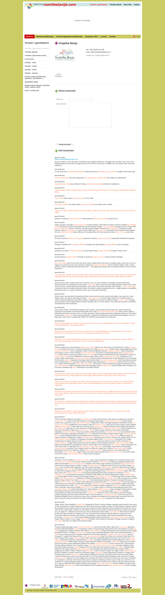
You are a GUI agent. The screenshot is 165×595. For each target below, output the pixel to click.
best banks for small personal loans (67, 401)
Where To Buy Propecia (93, 450)
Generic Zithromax (69, 452)
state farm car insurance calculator (67, 339)
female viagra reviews (108, 210)
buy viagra (90, 354)
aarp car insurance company (99, 333)
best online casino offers (89, 275)
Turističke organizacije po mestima (37, 48)
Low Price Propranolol (114, 482)
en (138, 36)
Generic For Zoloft (116, 452)
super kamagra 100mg (63, 190)
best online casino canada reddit (86, 383)
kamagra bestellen (104, 251)
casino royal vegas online (88, 375)
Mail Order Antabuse (83, 423)
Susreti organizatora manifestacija (69, 36)
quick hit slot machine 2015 (64, 381)
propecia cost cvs (98, 257)
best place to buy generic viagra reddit (68, 411)
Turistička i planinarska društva (35, 55)
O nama (104, 36)
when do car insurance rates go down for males (73, 333)
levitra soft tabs (100, 230)
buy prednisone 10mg (62, 184)
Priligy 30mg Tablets (122, 443)
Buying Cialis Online (87, 347)
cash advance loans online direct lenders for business (84, 393)
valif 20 (110, 190)
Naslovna (29, 36)
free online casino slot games (122, 276)
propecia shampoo (75, 218)
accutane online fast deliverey (116, 534)
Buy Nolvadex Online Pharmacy (91, 446)
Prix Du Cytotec (108, 439)
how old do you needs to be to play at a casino (71, 373)
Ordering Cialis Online (74, 473)
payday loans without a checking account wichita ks (98, 401)
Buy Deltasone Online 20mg (111, 428)
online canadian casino (119, 373)
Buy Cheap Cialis (111, 478)
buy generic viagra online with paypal (72, 413)
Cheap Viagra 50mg (62, 356)
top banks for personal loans (65, 391)
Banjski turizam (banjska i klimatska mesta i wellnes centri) (37, 86)
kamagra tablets (111, 244)
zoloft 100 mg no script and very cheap (102, 545)
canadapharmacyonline (75, 171)
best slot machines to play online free (79, 276)
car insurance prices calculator (89, 339)
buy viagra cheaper (62, 204)
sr (134, 36)
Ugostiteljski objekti (31, 82)
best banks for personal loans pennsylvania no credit (93, 391)
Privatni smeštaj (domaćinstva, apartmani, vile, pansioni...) (35, 77)
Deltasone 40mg (103, 349)
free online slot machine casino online (68, 275)
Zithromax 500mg (61, 448)
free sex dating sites (62, 178)
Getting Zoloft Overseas (114, 471)
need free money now (95, 323)
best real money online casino (84, 381)
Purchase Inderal (88, 437)
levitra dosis (69, 315)
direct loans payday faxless (75, 325)
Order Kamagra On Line (102, 476)
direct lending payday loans (64, 323)
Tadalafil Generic (94, 465)
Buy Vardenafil (114, 228)
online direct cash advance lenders (110, 403)
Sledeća (134, 577)
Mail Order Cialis (84, 480)
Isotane (67, 360)
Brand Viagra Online (88, 353)
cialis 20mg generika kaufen (98, 190)
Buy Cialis (77, 538)
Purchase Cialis (104, 462)
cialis (71, 362)
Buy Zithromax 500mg (62, 439)
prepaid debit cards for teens (114, 393)
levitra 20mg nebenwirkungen (108, 311)
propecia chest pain (104, 238)
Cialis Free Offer (69, 469)
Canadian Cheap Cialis (63, 489)
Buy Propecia (115, 445)
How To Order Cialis (62, 228)
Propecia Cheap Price (62, 351)
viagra (76, 529)
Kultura (137, 4)
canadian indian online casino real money (111, 375)
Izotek (89, 434)
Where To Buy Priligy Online (109, 435)
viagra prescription (114, 351)
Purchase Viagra (99, 498)
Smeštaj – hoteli (30, 62)
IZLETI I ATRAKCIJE (32, 91)
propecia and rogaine (75, 238)
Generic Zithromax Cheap (113, 421)
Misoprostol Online (120, 448)
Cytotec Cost (98, 426)
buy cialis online (79, 198)
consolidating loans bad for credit (114, 323)
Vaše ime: (59, 99)
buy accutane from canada (119, 517)
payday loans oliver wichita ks (126, 401)
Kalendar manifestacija (44, 36)
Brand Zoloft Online (128, 463)
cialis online (75, 554)
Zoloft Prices (81, 471)
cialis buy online (81, 532)
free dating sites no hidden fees (96, 178)
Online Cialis (78, 485)
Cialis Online (118, 491)
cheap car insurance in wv (76, 341)
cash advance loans (111, 494)
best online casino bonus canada (105, 381)
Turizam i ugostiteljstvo (98, 4)
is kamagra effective (78, 244)
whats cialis (91, 284)
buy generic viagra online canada (93, 411)
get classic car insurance (63, 331)
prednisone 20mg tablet (94, 184)
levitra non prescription (82, 358)
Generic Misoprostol (70, 432)
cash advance (114, 512)
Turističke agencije (31, 52)
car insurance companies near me (112, 339)
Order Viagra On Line (89, 441)
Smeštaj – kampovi (31, 73)
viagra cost (58, 210)
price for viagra (123, 300)
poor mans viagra (61, 263)
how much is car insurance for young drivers (87, 331)
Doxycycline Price (61, 421)
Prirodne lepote (115, 4)
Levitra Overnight (108, 227)
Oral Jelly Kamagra (61, 365)
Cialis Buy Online (67, 232)
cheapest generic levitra (111, 356)
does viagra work (94, 298)
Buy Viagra (58, 521)
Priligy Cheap (106, 365)
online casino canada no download (99, 373)
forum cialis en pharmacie (91, 536)
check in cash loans (80, 323)
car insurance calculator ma (94, 341)
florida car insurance (110, 331)
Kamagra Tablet (87, 419)
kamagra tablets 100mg (79, 190)
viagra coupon (68, 210)
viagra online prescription (84, 364)
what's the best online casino (102, 276)
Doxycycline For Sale (113, 432)
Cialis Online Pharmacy (67, 478)
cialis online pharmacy (86, 527)
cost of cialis (59, 198)
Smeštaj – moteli (30, 69)
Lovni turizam (29, 59)
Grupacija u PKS (91, 36)
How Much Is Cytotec (81, 460)
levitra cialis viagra (129, 286)
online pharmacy (68, 517)
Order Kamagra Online (75, 454)
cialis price (84, 519)
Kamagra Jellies (65, 426)
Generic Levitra (100, 424)
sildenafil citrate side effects (82, 210)
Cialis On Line (120, 232)
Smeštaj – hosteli (31, 66)
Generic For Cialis (87, 487)
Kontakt (112, 36)
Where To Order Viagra (68, 482)
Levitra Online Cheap (86, 430)
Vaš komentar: (61, 104)
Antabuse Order (106, 467)
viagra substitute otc (101, 265)
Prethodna (125, 577)
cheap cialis (123, 527)
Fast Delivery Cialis (121, 469)
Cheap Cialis (80, 504)
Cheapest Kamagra (99, 484)
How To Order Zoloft (95, 491)
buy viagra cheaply (87, 204)
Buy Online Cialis (111, 362)
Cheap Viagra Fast (80, 225)
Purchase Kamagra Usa (108, 360)
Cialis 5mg (116, 485)
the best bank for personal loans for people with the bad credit (76, 403)
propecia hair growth (100, 218)
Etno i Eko (128, 4)
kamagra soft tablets (76, 251)
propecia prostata (119, 190)
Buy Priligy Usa (72, 230)
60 (67, 577)
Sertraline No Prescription (64, 462)
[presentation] (87, 135)
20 (63, 577)
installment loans (61, 558)
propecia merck (71, 257)
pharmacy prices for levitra (107, 171)
